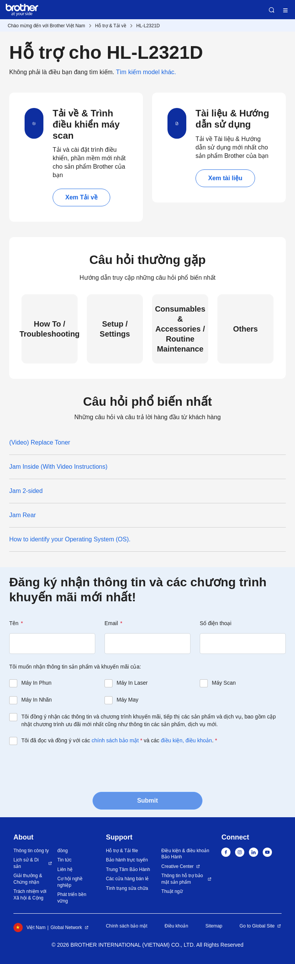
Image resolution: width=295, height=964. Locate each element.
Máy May (128, 700)
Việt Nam (29, 927)
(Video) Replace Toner (39, 442)
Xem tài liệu (225, 178)
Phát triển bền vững (71, 898)
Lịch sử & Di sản (26, 863)
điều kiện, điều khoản (186, 740)
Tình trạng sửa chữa (127, 888)
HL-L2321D (148, 25)
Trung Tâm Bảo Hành (128, 869)
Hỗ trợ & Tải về (110, 25)
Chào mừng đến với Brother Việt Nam (46, 25)
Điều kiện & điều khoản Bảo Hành (185, 854)
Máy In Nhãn (37, 700)
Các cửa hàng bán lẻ (127, 878)
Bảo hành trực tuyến (127, 860)
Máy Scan (224, 683)
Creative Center (177, 866)
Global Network (66, 927)
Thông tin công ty (31, 850)
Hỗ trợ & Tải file (122, 850)
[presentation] (67, 768)
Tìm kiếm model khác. (146, 72)
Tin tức (64, 860)
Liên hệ (65, 869)
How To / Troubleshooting (50, 329)
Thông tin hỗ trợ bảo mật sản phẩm (182, 879)
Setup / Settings (115, 329)
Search (271, 10)
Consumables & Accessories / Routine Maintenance (180, 329)
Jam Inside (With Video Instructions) (58, 466)
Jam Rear (22, 515)
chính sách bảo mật (115, 740)
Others (245, 329)
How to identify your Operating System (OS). (70, 539)
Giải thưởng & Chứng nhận (27, 879)
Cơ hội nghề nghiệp (70, 882)
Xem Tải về (81, 197)
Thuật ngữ (172, 891)
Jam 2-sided (26, 491)
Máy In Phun (37, 683)
